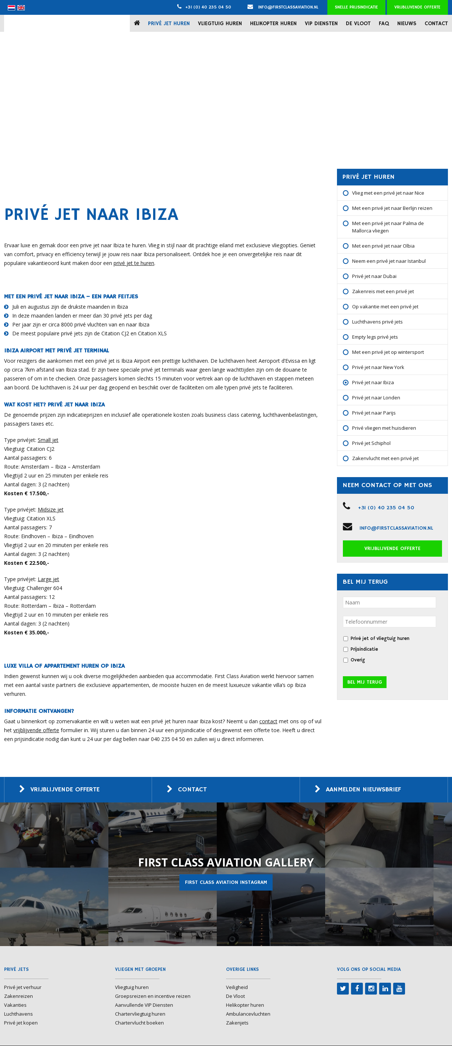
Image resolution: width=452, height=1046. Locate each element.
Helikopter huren (273, 23)
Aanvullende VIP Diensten (144, 1005)
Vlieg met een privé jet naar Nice (388, 193)
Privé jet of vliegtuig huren (380, 638)
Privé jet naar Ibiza (373, 382)
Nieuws (406, 23)
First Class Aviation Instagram (226, 882)
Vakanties (15, 1005)
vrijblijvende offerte (36, 730)
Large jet (48, 579)
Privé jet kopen (21, 1023)
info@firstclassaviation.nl (282, 7)
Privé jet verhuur (22, 987)
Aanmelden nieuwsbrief (366, 790)
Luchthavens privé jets (377, 321)
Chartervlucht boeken (139, 1023)
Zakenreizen (18, 996)
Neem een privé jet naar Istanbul (389, 261)
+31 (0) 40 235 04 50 (208, 7)
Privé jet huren (169, 23)
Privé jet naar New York (378, 367)
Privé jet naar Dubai (374, 276)
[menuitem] (11, 7)
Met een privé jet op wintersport (388, 352)
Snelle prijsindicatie (356, 7)
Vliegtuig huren (220, 23)
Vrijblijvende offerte (417, 7)
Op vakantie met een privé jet (385, 306)
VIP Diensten (321, 23)
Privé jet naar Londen (376, 397)
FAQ (384, 23)
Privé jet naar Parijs (374, 412)
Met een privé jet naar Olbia (383, 245)
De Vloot (358, 23)
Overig (358, 660)
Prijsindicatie (364, 649)
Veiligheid (237, 987)
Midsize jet (51, 509)
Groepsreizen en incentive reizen (152, 996)
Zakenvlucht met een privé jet (385, 458)
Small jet (48, 439)
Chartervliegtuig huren (140, 1014)
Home (138, 23)
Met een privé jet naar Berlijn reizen (392, 208)
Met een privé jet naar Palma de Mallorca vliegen (388, 227)
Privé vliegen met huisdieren (384, 428)
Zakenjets (237, 1023)
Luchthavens (18, 1014)
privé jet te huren (134, 262)
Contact (436, 23)
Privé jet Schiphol (371, 443)
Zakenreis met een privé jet (383, 291)
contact (268, 721)
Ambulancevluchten (248, 1014)
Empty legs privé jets (375, 336)
